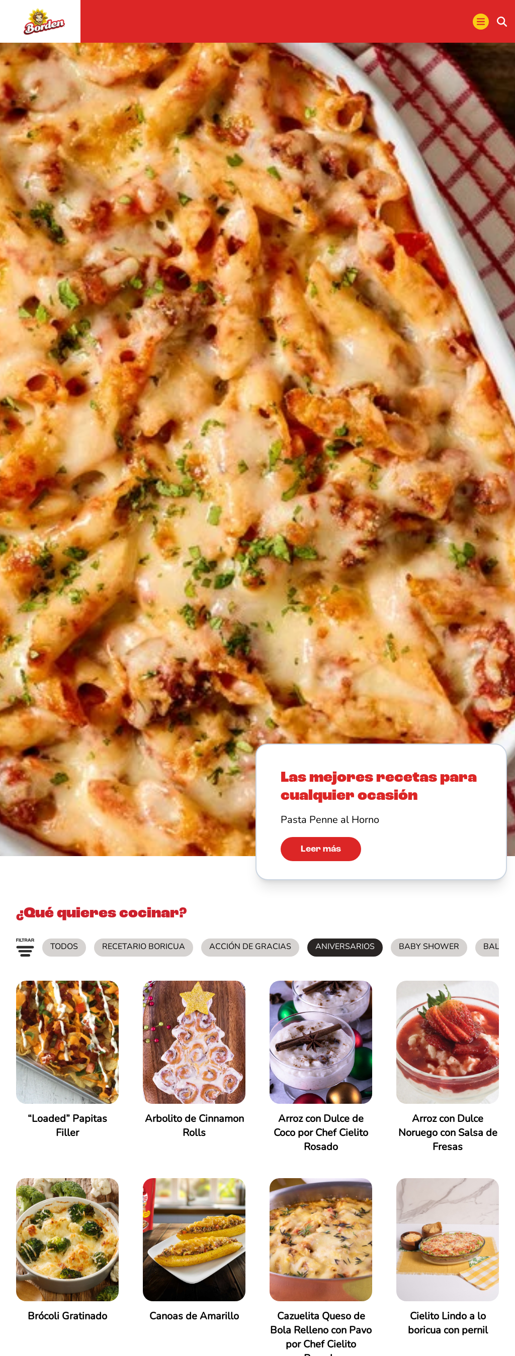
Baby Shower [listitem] (429, 947)
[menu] (481, 22)
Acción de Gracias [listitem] (250, 947)
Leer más (321, 849)
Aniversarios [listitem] (345, 947)
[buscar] (502, 22)
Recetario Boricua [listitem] (143, 947)
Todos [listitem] (64, 947)
